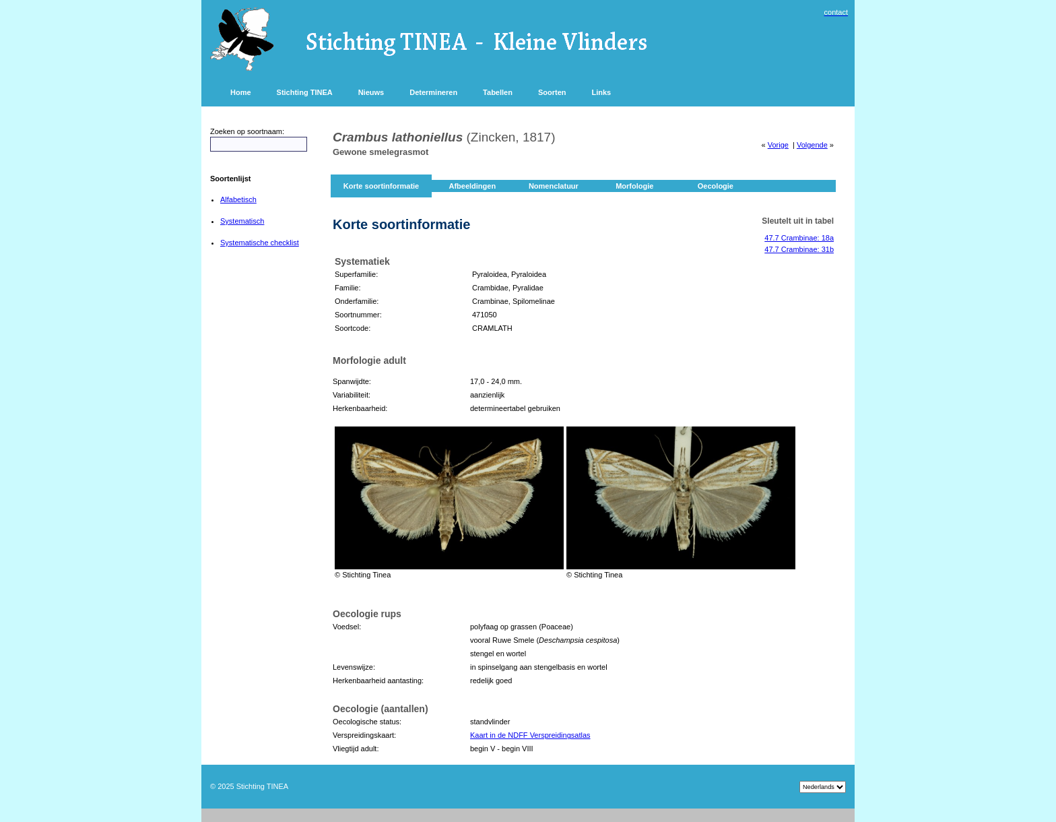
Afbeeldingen (472, 186)
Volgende (812, 145)
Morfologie (634, 186)
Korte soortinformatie (381, 186)
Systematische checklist (259, 243)
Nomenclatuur (554, 186)
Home (240, 92)
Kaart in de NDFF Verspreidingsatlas (530, 735)
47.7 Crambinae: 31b (799, 249)
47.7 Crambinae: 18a (799, 238)
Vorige (778, 145)
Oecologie (715, 186)
